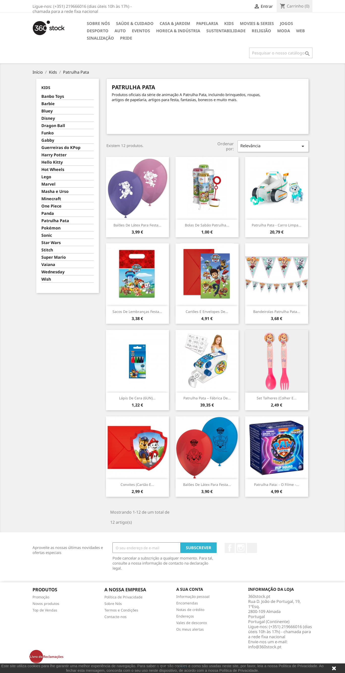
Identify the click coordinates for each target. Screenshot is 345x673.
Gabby (47, 140)
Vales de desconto (191, 622)
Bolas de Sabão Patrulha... (207, 225)
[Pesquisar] (280, 53)
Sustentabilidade (226, 31)
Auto (120, 31)
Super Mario (53, 257)
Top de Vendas (45, 610)
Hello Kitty (52, 162)
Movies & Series (257, 23)
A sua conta (189, 589)
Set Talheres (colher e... (277, 398)
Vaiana (48, 264)
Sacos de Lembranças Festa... (137, 311)
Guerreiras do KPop (60, 147)
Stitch (47, 250)
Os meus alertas (190, 629)
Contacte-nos (115, 616)
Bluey (47, 111)
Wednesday (53, 272)
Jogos (286, 23)
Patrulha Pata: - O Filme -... (276, 484)
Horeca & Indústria (178, 31)
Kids (229, 23)
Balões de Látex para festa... (137, 225)
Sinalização (100, 38)
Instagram (241, 548)
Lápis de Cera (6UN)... (137, 398)
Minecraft (51, 198)
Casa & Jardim (175, 23)
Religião (261, 31)
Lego (46, 177)
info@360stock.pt (264, 647)
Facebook (230, 548)
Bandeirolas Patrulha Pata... (276, 311)
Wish (46, 279)
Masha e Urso (55, 191)
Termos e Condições (121, 610)
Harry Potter (54, 155)
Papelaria (207, 23)
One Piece (51, 206)
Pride (126, 38)
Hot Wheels (52, 169)
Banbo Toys (52, 96)
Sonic (46, 235)
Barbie (48, 103)
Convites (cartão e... (137, 484)
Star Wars (51, 242)
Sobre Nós (98, 23)
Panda (47, 213)
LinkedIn (252, 548)
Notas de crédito (190, 609)
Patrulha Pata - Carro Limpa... (276, 225)
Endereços (185, 616)
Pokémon (51, 228)
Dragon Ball (53, 125)
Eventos (141, 31)
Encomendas (187, 603)
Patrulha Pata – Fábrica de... (207, 398)
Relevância (273, 146)
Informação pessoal (193, 596)
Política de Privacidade (123, 597)
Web (300, 31)
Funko (47, 133)
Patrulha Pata (55, 220)
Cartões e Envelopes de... (207, 311)
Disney (48, 118)
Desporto (97, 31)
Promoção (41, 597)
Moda (283, 31)
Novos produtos (46, 603)
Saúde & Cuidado (135, 23)
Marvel (48, 184)
